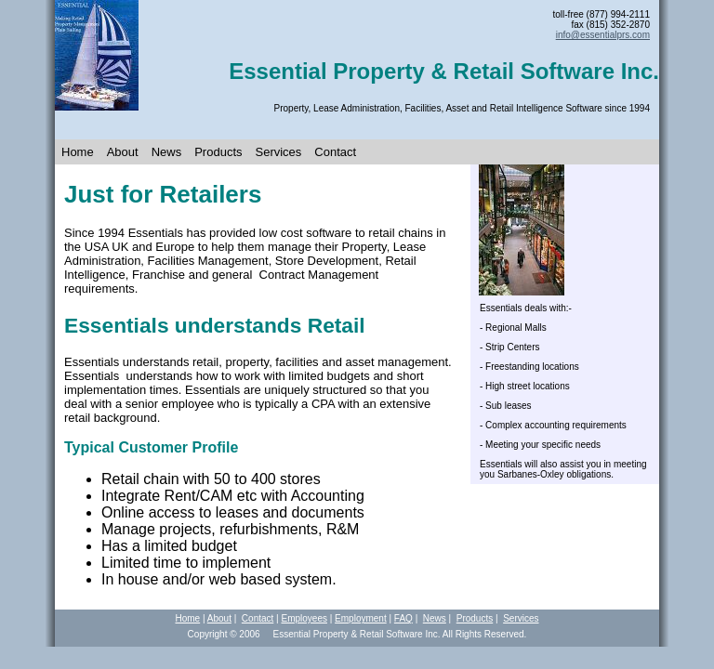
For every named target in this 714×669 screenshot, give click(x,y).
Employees (303, 618)
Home (77, 152)
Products (218, 152)
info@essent (603, 35)
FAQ (403, 618)
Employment (361, 618)
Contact (335, 152)
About (123, 152)
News (167, 152)
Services (279, 152)
